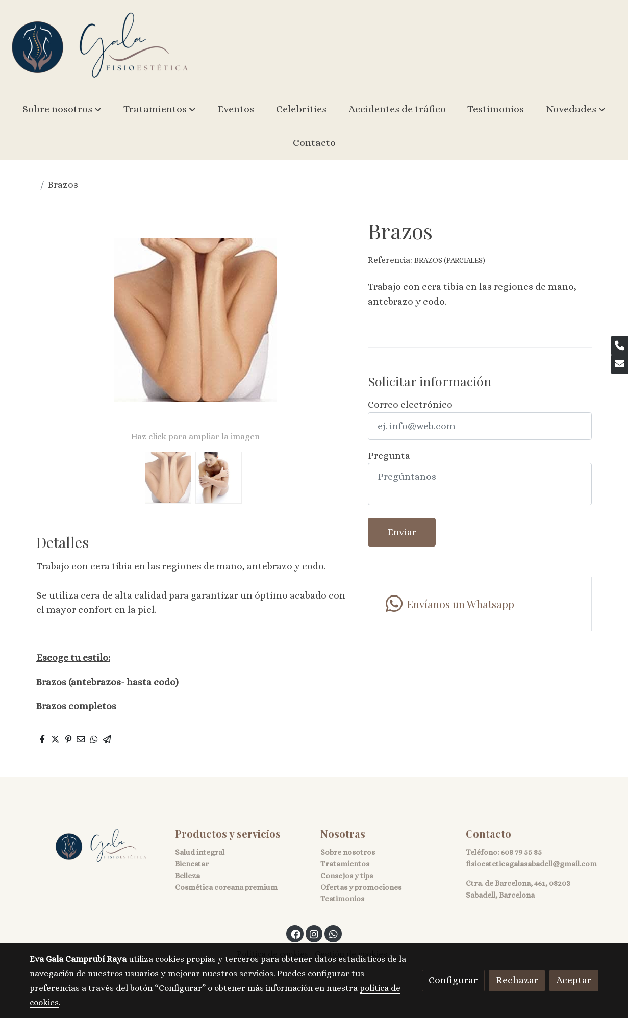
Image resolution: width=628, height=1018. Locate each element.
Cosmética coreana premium (226, 887)
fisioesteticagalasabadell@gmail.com (531, 863)
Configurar (453, 980)
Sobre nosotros (347, 852)
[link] (100, 46)
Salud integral (199, 852)
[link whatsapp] (480, 604)
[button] (62, 109)
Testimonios (342, 898)
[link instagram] (314, 933)
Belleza (187, 875)
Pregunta (389, 455)
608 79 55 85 (521, 852)
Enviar (401, 532)
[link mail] (619, 364)
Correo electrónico (410, 404)
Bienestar (192, 863)
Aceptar (573, 980)
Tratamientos (344, 863)
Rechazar (517, 980)
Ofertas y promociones (360, 887)
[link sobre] (95, 846)
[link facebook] (295, 933)
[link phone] (619, 345)
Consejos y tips (346, 875)
